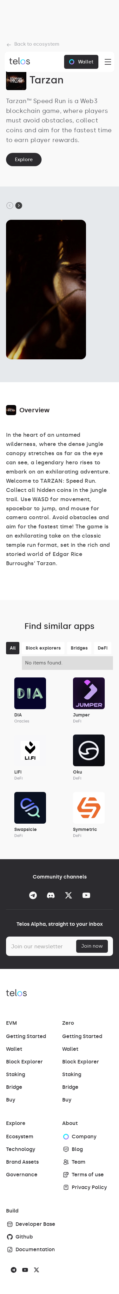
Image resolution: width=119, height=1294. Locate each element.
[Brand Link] (18, 62)
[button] (106, 61)
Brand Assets (22, 1162)
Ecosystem (19, 1137)
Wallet (14, 1049)
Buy (10, 1100)
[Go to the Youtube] (86, 895)
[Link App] (30, 700)
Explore (24, 159)
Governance (21, 1175)
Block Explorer (24, 1062)
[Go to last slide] (10, 205)
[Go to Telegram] (33, 895)
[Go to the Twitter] (68, 895)
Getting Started (26, 1036)
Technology (20, 1149)
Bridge (14, 1087)
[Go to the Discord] (51, 895)
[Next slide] (19, 205)
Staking (15, 1074)
